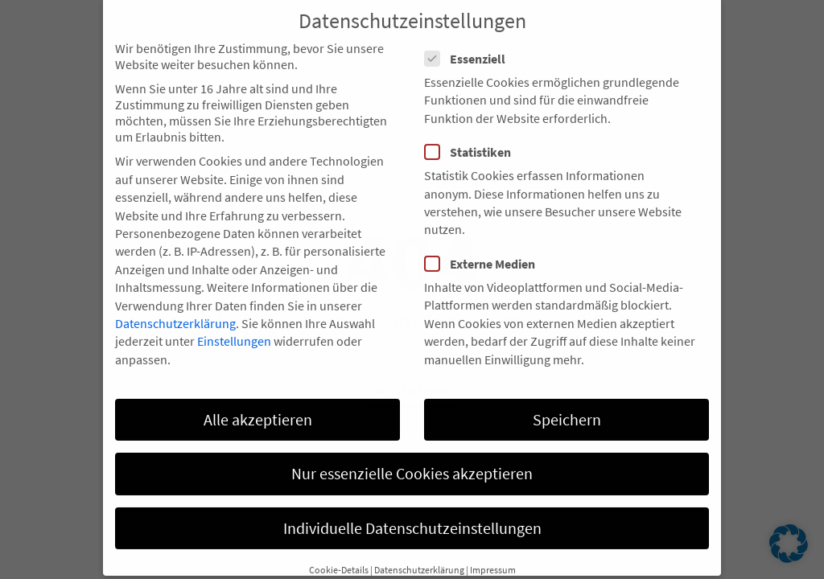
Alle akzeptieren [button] (258, 402)
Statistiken (472, 136)
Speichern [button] (567, 402)
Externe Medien (485, 247)
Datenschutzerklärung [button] (419, 553)
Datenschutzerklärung (175, 306)
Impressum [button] (493, 553)
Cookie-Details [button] (339, 553)
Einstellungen (234, 325)
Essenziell (470, 42)
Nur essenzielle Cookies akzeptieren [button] (412, 457)
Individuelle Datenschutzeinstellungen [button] (412, 511)
